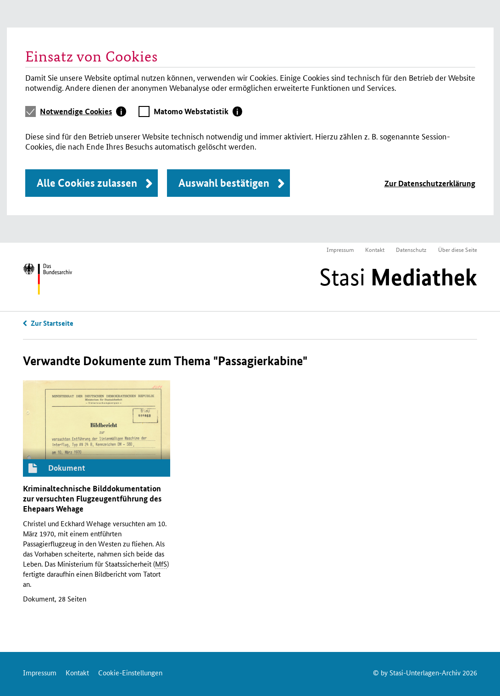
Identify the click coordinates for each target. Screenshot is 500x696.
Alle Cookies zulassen (87, 182)
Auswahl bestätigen (223, 182)
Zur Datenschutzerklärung (429, 183)
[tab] (83, 111)
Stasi (398, 277)
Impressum (340, 249)
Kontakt (374, 249)
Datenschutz (411, 249)
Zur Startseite (52, 323)
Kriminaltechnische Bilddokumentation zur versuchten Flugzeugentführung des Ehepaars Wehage (92, 498)
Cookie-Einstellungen (130, 672)
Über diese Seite (457, 249)
